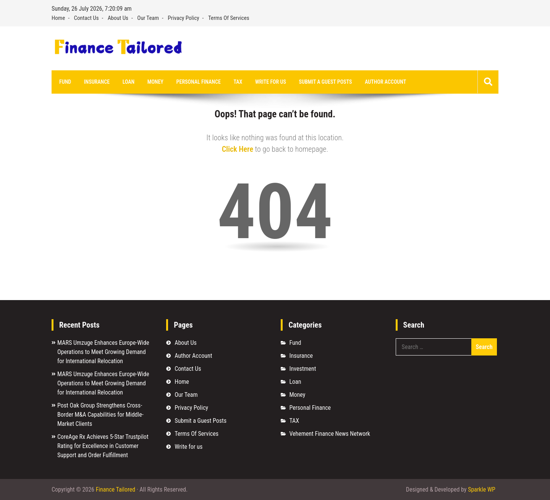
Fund (65, 82)
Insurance (97, 82)
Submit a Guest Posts (325, 82)
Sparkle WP (481, 489)
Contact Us (86, 18)
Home (58, 18)
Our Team (148, 18)
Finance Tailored (115, 489)
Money (155, 82)
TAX (237, 82)
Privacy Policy (183, 18)
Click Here (237, 149)
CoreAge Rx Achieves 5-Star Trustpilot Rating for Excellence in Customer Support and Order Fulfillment (103, 446)
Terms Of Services (228, 18)
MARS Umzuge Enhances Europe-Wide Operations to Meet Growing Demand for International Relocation (103, 352)
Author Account (385, 82)
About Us (118, 18)
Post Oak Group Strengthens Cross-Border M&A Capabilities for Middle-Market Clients (100, 414)
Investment (302, 368)
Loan (128, 82)
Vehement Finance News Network (329, 433)
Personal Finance (198, 82)
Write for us (270, 82)
